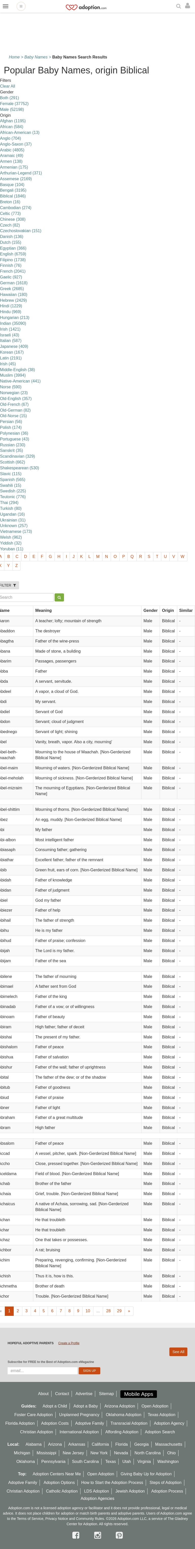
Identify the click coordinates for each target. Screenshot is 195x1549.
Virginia (144, 1461)
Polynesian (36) (14, 433)
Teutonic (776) (13, 497)
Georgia (141, 1444)
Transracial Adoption (128, 1423)
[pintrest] (119, 1535)
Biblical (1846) (13, 196)
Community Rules (90, 1519)
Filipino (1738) (13, 260)
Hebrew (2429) (13, 300)
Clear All (7, 86)
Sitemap (106, 1394)
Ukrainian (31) (12, 520)
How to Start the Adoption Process (112, 1482)
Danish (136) (11, 236)
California (100, 1444)
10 (88, 1311)
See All (178, 1352)
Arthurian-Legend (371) (21, 173)
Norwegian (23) (14, 393)
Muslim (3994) (13, 375)
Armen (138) (11, 161)
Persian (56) (11, 421)
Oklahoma (25, 1461)
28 (108, 1311)
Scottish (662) (12, 462)
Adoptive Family (89, 1423)
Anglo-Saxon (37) (16, 144)
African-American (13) (20, 132)
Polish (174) (11, 427)
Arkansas (76, 1444)
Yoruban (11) (11, 549)
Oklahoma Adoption (123, 1415)
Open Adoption (154, 1406)
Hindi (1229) (11, 306)
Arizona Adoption (119, 1406)
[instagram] (98, 1535)
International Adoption (79, 1432)
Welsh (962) (11, 537)
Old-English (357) (16, 398)
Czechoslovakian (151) (20, 231)
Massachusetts (168, 1444)
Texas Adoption (161, 1415)
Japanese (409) (14, 346)
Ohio (171, 1453)
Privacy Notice (56, 1519)
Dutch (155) (10, 242)
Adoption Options (59, 1482)
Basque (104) (12, 185)
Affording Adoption (121, 1432)
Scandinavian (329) (17, 456)
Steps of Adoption (165, 1482)
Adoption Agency (169, 1423)
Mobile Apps (138, 1394)
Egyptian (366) (13, 248)
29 (119, 1311)
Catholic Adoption (62, 1491)
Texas (110, 1461)
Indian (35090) (13, 323)
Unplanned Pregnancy (79, 1415)
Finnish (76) (10, 265)
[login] (189, 6)
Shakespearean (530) (19, 468)
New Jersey (73, 1453)
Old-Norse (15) (13, 416)
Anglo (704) (10, 138)
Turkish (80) (11, 508)
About (43, 1394)
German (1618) (14, 283)
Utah (126, 1461)
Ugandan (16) (12, 514)
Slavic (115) (10, 474)
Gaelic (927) (11, 277)
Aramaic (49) (11, 155)
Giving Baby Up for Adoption (146, 1474)
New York (99, 1453)
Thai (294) (9, 502)
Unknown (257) (14, 526)
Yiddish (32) (11, 543)
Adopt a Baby (85, 1406)
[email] (42, 1370)
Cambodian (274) (15, 208)
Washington (168, 1461)
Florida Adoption (20, 1423)
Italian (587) (11, 340)
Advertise (84, 1394)
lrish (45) (8, 364)
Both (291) (9, 98)
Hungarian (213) (14, 317)
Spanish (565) (12, 479)
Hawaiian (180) (13, 294)
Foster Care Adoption (33, 1415)
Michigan (22, 1453)
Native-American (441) (20, 381)
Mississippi (46, 1453)
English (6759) (13, 254)
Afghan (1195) (13, 121)
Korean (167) (12, 352)
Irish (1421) (10, 329)
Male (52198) (12, 109)
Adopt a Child (55, 1406)
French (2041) (13, 271)
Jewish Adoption (130, 1491)
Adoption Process (167, 1491)
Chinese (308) (13, 219)
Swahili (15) (10, 485)
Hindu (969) (10, 312)
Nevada (121, 1453)
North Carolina (148, 1453)
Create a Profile (68, 1343)
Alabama (34, 1444)
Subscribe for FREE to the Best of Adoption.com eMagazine (51, 1362)
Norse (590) (10, 387)
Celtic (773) (10, 213)
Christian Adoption (36, 1432)
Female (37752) (14, 104)
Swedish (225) (13, 491)
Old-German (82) (15, 410)
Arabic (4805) (12, 150)
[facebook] (77, 1535)
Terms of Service (30, 1519)
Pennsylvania (53, 1461)
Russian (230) (12, 445)
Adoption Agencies (98, 1498)
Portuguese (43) (14, 439)
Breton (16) (10, 202)
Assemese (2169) (16, 179)
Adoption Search (160, 1432)
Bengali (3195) (13, 190)
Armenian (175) (14, 167)
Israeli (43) (9, 335)
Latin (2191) (11, 358)
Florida (121, 1444)
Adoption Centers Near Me (57, 1474)
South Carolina (85, 1461)
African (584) (11, 127)
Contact (62, 1394)
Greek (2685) (12, 289)
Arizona (55, 1444)
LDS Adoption (96, 1491)
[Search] (179, 6)
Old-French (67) (14, 404)
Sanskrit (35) (11, 450)
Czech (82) (10, 225)
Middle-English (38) (17, 370)
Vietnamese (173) (16, 531)
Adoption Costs (55, 1423)
